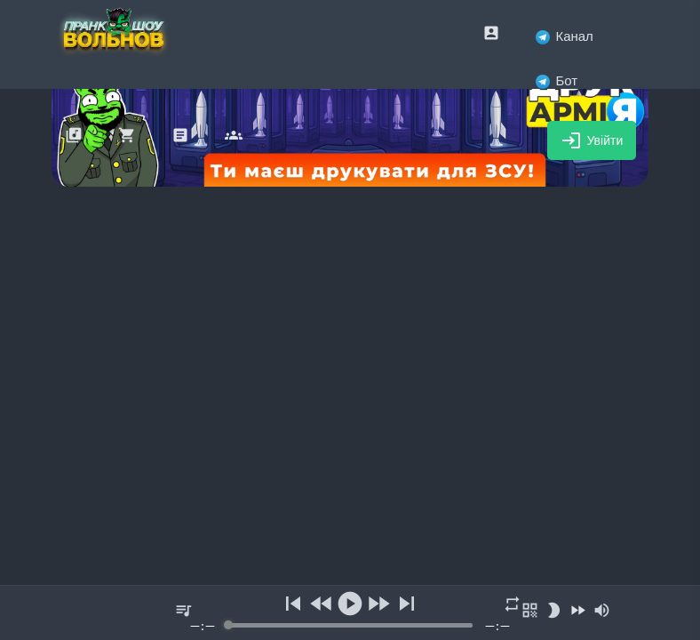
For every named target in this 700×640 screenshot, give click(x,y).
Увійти (592, 140)
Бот (556, 80)
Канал (564, 36)
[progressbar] (350, 625)
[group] (350, 612)
